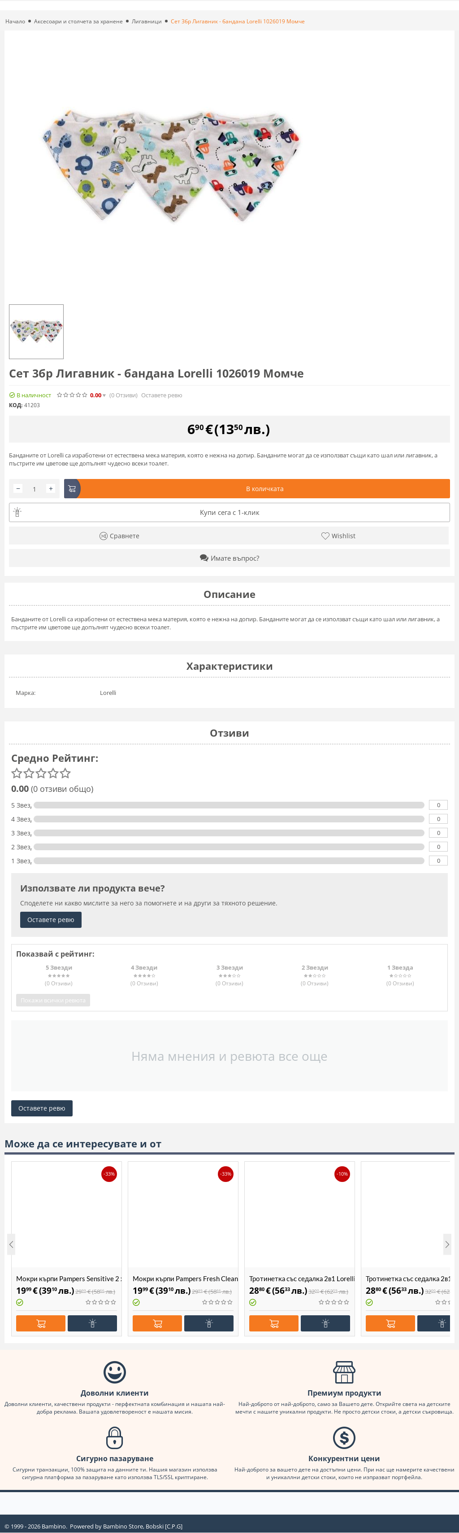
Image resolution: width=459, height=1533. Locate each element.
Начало (15, 21)
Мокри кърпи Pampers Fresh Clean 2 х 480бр (185, 1278)
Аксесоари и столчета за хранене (78, 21)
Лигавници (147, 21)
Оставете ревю (161, 395)
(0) (123, 395)
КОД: (15, 405)
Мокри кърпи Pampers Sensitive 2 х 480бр (68, 1278)
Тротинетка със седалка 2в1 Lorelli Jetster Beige (302, 1278)
